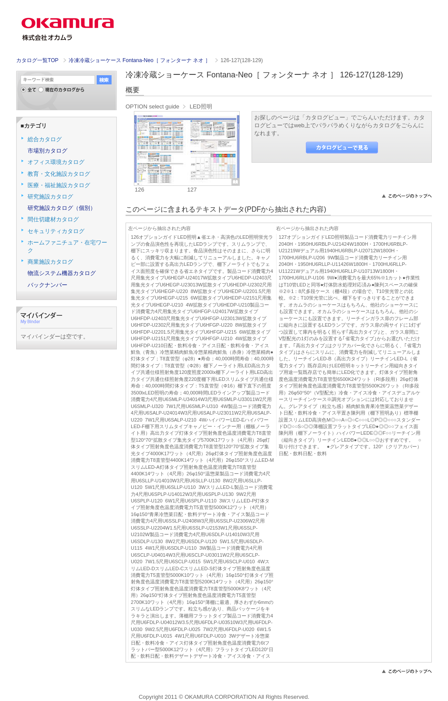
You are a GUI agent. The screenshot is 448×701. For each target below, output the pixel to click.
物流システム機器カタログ (62, 273)
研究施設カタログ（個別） (62, 208)
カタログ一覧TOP (37, 60)
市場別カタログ (47, 150)
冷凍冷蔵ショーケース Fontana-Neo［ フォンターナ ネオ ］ (140, 60)
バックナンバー (47, 285)
